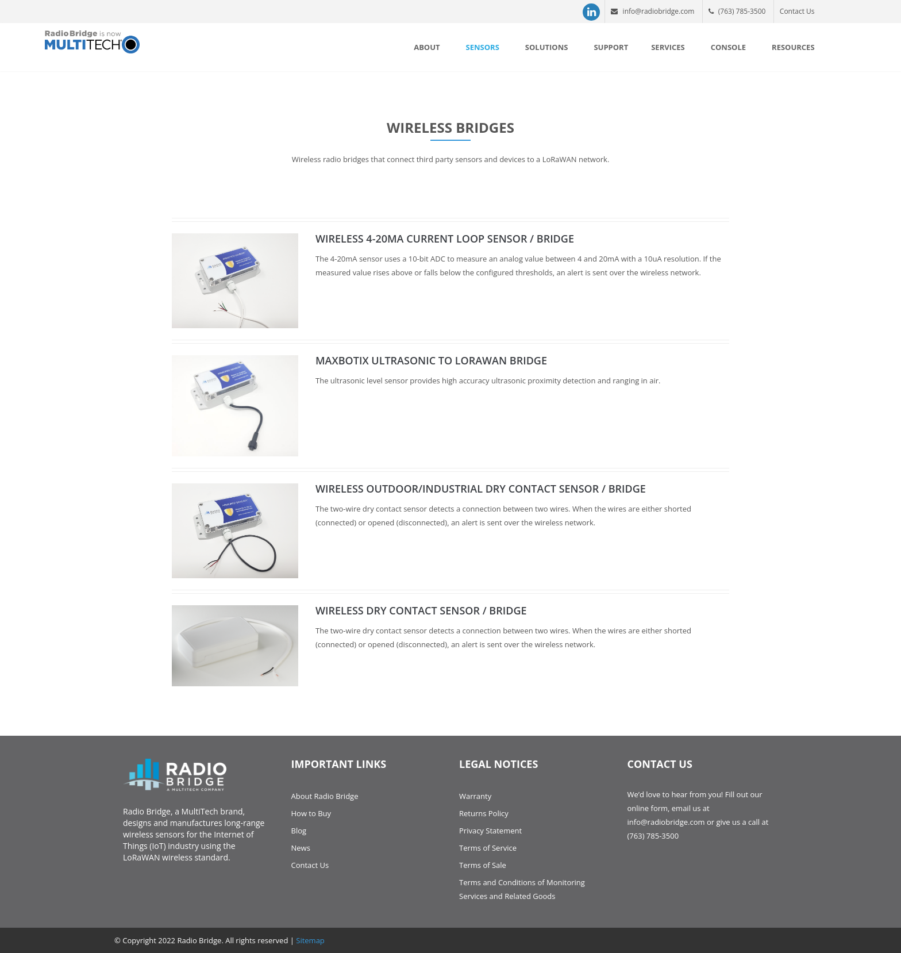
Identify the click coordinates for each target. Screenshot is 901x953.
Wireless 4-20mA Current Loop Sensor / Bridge (444, 238)
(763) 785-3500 (737, 11)
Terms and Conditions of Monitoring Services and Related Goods (522, 889)
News (300, 848)
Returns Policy (484, 813)
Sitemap (310, 940)
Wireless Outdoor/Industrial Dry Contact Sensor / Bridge (480, 488)
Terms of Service (488, 848)
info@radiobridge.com (652, 11)
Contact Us (797, 11)
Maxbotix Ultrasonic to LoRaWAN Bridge (431, 360)
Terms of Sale (482, 865)
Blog (299, 830)
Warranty (475, 796)
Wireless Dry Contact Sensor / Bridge (421, 610)
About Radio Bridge (325, 796)
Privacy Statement (490, 830)
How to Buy (311, 813)
